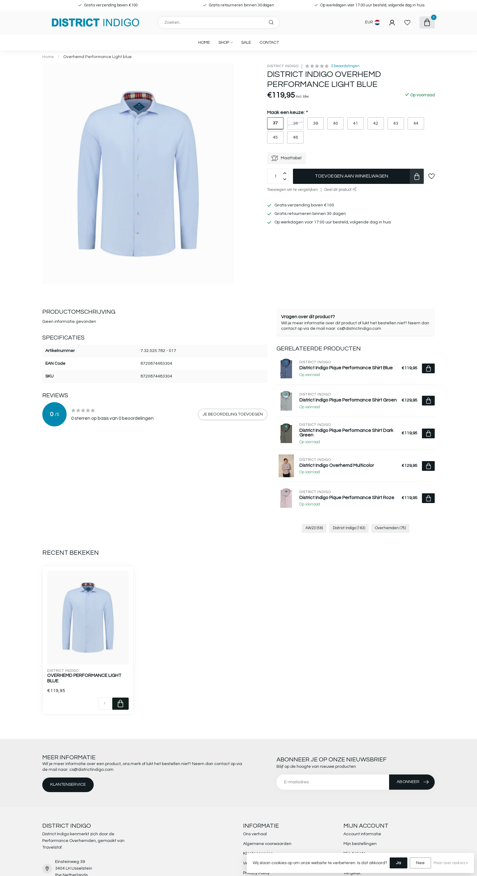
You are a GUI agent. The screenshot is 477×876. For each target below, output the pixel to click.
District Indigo (283, 66)
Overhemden (390, 528)
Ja (398, 863)
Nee (420, 863)
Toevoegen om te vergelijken (292, 190)
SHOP (223, 42)
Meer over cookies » (450, 863)
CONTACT (269, 42)
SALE (246, 42)
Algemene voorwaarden (267, 844)
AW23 (314, 528)
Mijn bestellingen (360, 844)
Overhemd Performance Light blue (97, 57)
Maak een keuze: (287, 112)
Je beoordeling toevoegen (233, 414)
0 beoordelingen (345, 66)
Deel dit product (340, 190)
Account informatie (362, 834)
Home (204, 42)
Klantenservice (68, 784)
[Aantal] (105, 704)
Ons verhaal (255, 834)
